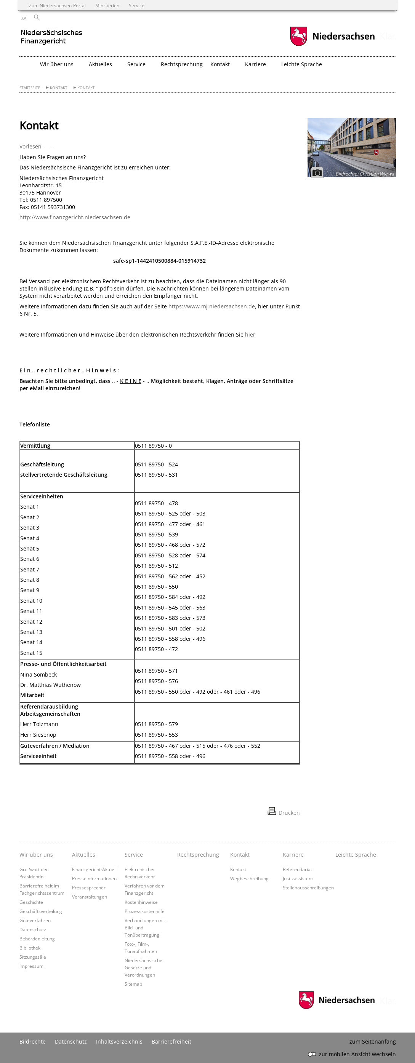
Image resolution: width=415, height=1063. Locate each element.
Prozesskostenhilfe (145, 911)
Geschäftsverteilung (40, 911)
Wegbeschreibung (249, 878)
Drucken (289, 812)
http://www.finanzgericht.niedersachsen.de (74, 217)
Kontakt (58, 87)
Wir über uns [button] (57, 64)
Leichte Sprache (301, 64)
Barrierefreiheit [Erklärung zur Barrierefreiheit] (171, 1041)
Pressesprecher (89, 887)
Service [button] (136, 64)
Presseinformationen (94, 878)
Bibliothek (29, 948)
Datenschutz (32, 929)
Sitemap (133, 984)
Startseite (29, 87)
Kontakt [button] (220, 64)
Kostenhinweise (141, 902)
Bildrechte (32, 1041)
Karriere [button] (255, 64)
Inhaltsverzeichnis (119, 1041)
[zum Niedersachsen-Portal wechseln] (332, 45)
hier (250, 334)
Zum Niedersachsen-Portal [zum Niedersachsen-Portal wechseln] (57, 5)
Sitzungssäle (32, 957)
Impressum (31, 966)
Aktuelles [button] (100, 64)
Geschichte (31, 902)
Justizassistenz (298, 878)
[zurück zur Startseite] (86, 40)
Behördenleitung (37, 938)
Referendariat (297, 869)
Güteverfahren (35, 920)
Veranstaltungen (89, 897)
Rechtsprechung (182, 64)
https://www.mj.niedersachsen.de (211, 306)
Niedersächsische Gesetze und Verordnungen (143, 967)
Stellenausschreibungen (308, 887)
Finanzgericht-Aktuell (94, 869)
